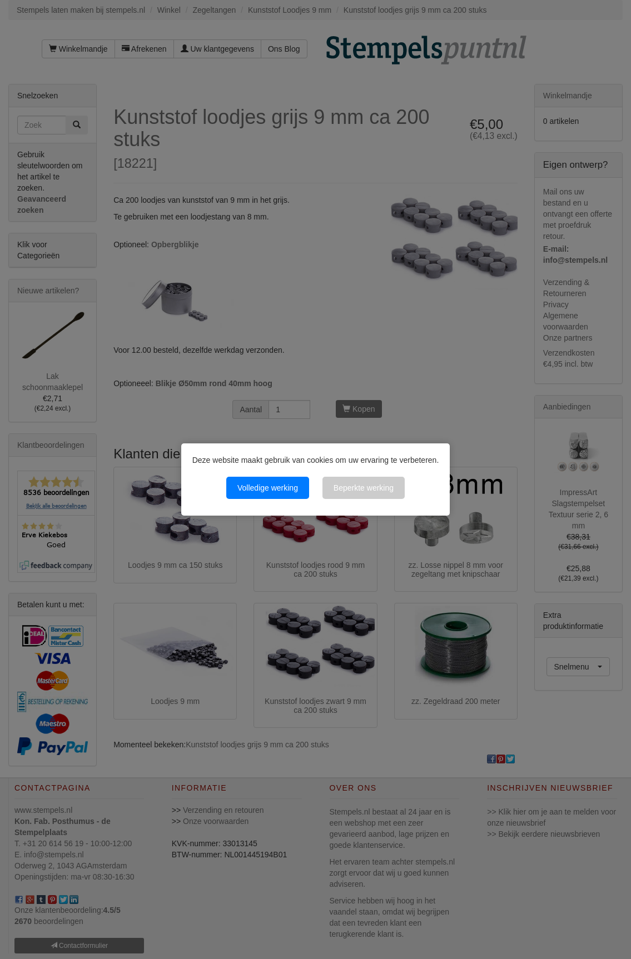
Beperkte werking (364, 487)
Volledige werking (267, 487)
